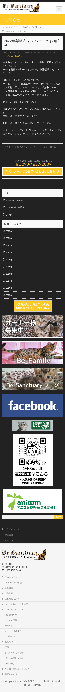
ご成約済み (10, 636)
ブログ (9, 214)
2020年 (9, 259)
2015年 (9, 295)
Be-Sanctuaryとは (13, 582)
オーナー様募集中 (13, 631)
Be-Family (9, 663)
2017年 (9, 281)
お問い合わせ (11, 674)
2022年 (9, 245)
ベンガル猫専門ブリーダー (29, 681)
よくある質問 (11, 620)
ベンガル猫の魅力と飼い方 (17, 669)
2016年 (9, 288)
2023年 (9, 238)
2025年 (9, 231)
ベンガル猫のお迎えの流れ (17, 604)
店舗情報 (9, 593)
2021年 (9, 252)
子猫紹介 (9, 625)
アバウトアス (11, 577)
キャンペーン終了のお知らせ (17, 147)
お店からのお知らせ (14, 56)
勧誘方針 (9, 535)
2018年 (9, 274)
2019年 (9, 267)
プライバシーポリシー (15, 529)
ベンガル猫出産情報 (15, 207)
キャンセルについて (14, 609)
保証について (11, 615)
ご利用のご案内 (12, 599)
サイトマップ (11, 540)
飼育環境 (9, 588)
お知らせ (9, 642)
